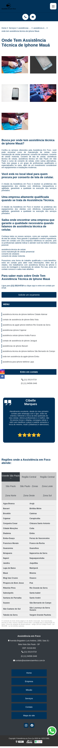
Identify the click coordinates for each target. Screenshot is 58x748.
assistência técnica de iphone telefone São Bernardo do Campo (29, 351)
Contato (29, 707)
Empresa (29, 681)
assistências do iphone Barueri (15, 346)
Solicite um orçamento (29, 295)
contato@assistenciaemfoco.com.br (29, 660)
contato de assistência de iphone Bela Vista (21, 320)
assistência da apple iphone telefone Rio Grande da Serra (26, 325)
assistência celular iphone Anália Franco (19, 335)
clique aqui (31, 286)
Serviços (29, 698)
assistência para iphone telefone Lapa (18, 362)
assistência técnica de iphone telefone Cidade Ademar (25, 314)
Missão (29, 690)
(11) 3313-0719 (17, 286)
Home (29, 673)
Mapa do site (29, 715)
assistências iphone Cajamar (14, 330)
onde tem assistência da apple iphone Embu (21, 356)
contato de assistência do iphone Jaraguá (20, 341)
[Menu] (53, 6)
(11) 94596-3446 (29, 383)
